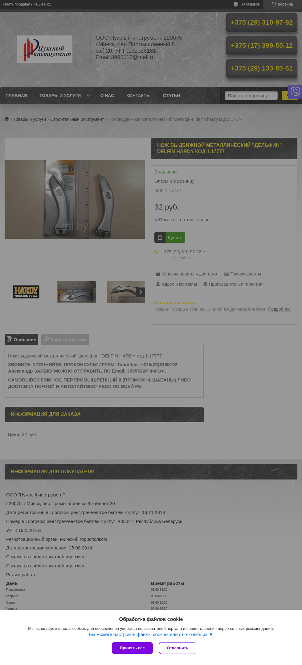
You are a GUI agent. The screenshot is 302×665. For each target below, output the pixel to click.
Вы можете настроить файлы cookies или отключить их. (149, 634)
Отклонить (177, 648)
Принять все (132, 648)
